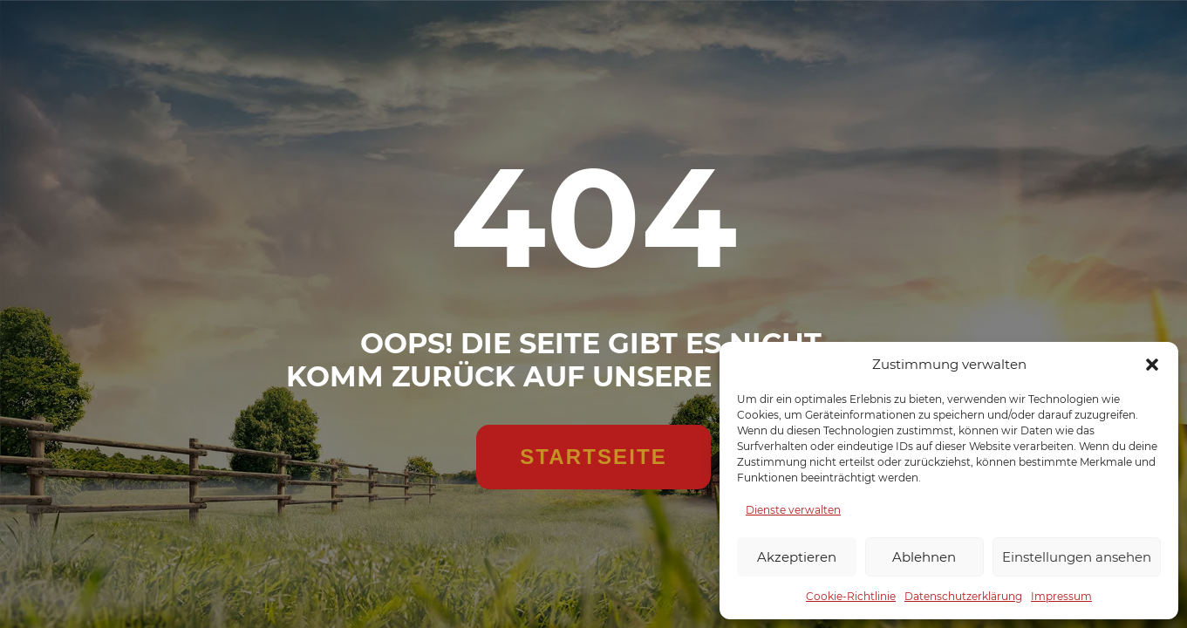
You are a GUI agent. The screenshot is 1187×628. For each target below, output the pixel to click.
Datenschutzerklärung (963, 596)
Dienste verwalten (793, 509)
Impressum (1061, 596)
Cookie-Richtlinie (851, 596)
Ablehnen (924, 557)
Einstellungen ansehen (1076, 557)
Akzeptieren (796, 557)
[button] (1152, 364)
